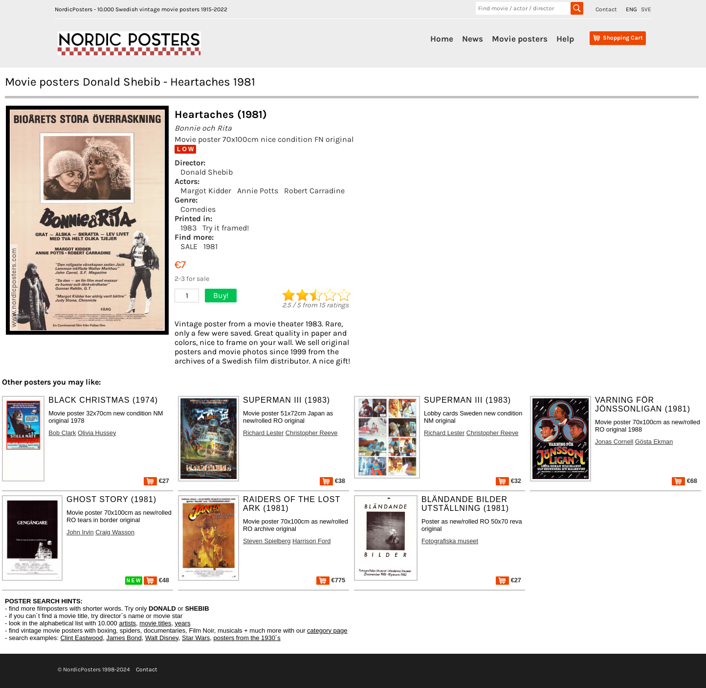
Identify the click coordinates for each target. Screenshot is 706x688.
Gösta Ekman (654, 441)
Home (441, 39)
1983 (188, 227)
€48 (156, 580)
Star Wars (196, 638)
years (183, 623)
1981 (210, 246)
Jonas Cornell (614, 441)
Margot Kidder (205, 190)
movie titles (155, 623)
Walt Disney (161, 638)
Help (565, 39)
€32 (508, 480)
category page (327, 630)
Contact (606, 9)
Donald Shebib (206, 172)
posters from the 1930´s (247, 638)
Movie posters (520, 39)
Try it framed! (225, 227)
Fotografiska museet (449, 541)
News (472, 39)
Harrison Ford (311, 541)
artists (127, 623)
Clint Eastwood (81, 638)
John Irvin (79, 532)
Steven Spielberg (266, 541)
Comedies (198, 209)
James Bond (123, 638)
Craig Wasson (114, 532)
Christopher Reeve (312, 432)
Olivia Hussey (97, 432)
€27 (156, 480)
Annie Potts (257, 190)
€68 (684, 480)
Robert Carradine (314, 190)
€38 (332, 480)
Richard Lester (263, 432)
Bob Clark (62, 432)
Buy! (220, 295)
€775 (330, 580)
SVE (646, 9)
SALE (189, 246)
